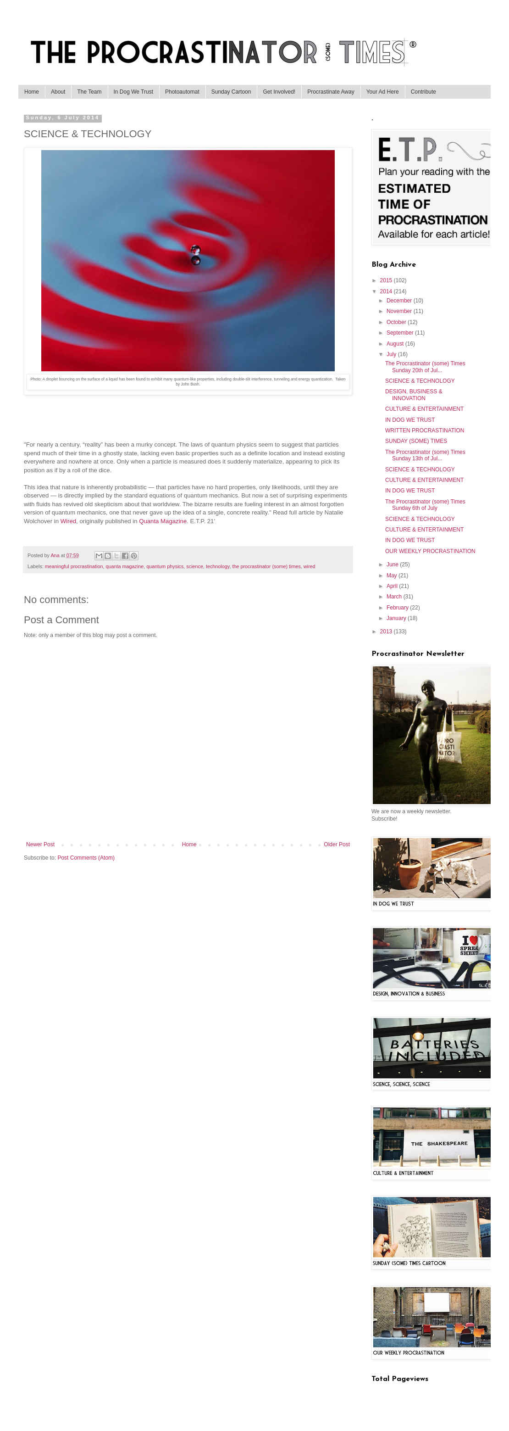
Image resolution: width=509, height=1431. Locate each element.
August (396, 344)
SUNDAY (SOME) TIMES (416, 441)
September (401, 333)
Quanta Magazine (163, 521)
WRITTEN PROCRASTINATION (424, 430)
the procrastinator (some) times (266, 566)
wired (309, 566)
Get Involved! (279, 92)
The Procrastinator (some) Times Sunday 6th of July (425, 504)
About (58, 92)
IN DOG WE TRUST (410, 420)
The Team (89, 92)
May (392, 575)
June (393, 564)
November (400, 311)
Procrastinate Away (330, 92)
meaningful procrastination (74, 566)
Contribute (423, 92)
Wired (68, 521)
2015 (387, 280)
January (397, 618)
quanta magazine (124, 566)
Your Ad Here (382, 92)
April (393, 586)
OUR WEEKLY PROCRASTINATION (430, 551)
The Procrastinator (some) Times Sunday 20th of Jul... (425, 366)
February (398, 607)
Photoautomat (182, 92)
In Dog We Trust (133, 92)
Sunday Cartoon (231, 92)
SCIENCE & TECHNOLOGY (420, 381)
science (194, 566)
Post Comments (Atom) (86, 858)
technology (217, 566)
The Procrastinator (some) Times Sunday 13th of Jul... (425, 455)
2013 (387, 631)
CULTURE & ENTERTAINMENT (424, 409)
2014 (387, 291)
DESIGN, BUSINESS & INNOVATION (414, 394)
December (400, 300)
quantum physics (164, 566)
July (392, 354)
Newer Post (40, 844)
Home (31, 92)
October (397, 322)
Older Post (337, 844)
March (395, 596)
